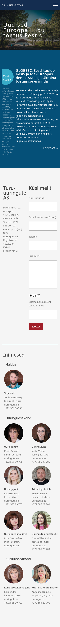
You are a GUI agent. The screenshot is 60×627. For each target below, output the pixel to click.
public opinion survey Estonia (7, 124)
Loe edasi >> (50, 148)
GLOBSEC (5, 107)
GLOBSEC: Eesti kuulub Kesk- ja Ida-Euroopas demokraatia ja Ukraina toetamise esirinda (36, 76)
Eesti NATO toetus (8, 97)
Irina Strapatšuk (6, 113)
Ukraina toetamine (6, 145)
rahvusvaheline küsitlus (8, 129)
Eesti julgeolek (7, 94)
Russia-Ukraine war (8, 132)
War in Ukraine (7, 153)
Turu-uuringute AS (12, 5)
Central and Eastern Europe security (8, 91)
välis (13, 146)
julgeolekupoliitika (9, 117)
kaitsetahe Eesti (8, 120)
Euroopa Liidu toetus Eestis (7, 102)
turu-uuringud (6, 139)
